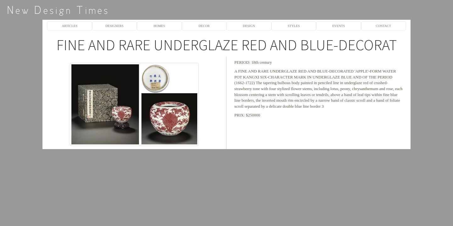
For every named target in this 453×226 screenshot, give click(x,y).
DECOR (204, 26)
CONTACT (383, 26)
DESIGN (249, 26)
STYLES (294, 26)
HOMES (159, 26)
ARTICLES (69, 26)
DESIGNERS (114, 26)
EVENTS (338, 26)
